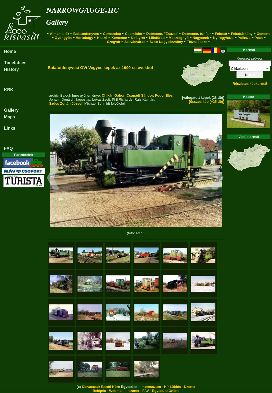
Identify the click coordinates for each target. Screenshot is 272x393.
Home (10, 51)
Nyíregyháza (223, 38)
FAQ (8, 148)
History (11, 69)
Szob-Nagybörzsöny (166, 42)
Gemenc (263, 34)
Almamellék (59, 34)
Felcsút (221, 34)
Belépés (99, 391)
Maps (9, 117)
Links (9, 128)
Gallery (57, 22)
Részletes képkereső (250, 84)
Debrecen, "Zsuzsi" (162, 34)
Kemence (119, 38)
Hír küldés (172, 387)
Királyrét (138, 38)
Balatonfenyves (86, 34)
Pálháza (244, 38)
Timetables (15, 62)
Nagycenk (201, 38)
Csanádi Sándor (140, 95)
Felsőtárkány (241, 34)
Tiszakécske (197, 42)
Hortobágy (84, 38)
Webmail (116, 391)
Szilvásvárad (135, 42)
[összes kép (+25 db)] (206, 102)
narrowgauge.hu (82, 9)
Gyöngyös (63, 38)
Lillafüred (157, 38)
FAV (145, 391)
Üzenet (190, 387)
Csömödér (133, 34)
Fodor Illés (164, 95)
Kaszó (102, 38)
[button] (53, 178)
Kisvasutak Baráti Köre (101, 387)
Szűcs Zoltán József (65, 103)
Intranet (133, 391)
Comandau (112, 34)
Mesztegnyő (179, 38)
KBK (8, 90)
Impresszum (151, 387)
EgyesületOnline (165, 391)
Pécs (259, 38)
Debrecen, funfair (196, 34)
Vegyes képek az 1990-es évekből (120, 67)
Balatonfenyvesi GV (67, 67)
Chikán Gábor (113, 95)
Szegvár (113, 42)
